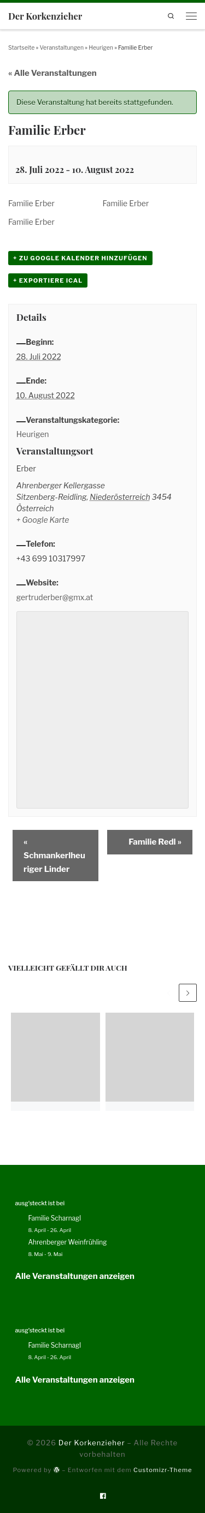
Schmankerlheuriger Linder (54, 855)
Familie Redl (154, 842)
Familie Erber (31, 203)
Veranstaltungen (61, 47)
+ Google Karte (42, 519)
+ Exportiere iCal (48, 280)
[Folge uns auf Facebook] (103, 1496)
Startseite (21, 47)
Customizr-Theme (162, 1470)
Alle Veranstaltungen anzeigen (74, 1276)
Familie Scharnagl (54, 1218)
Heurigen (101, 47)
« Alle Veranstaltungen (52, 73)
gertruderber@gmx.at (54, 597)
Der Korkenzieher (91, 1442)
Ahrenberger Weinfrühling (67, 1242)
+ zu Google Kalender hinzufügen (80, 258)
